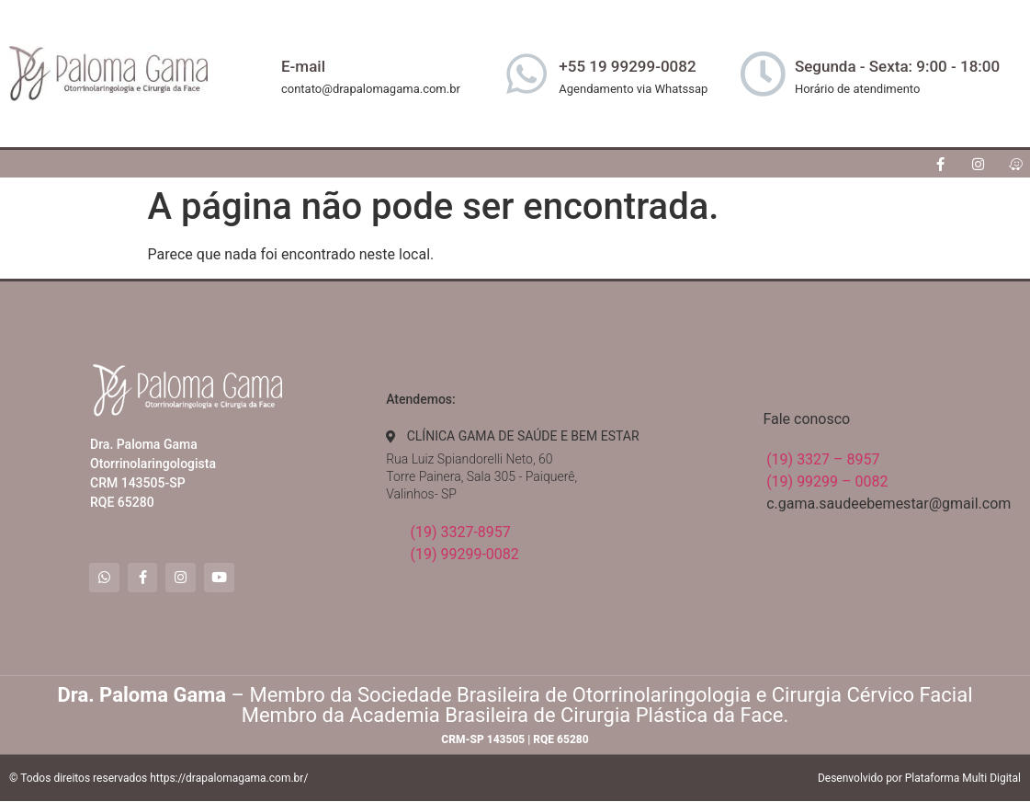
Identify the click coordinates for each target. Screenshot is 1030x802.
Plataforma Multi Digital (963, 779)
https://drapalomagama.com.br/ (229, 779)
